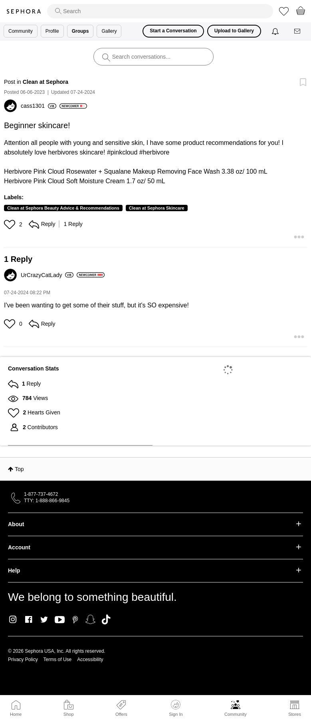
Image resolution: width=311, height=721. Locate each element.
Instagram (13, 620)
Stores (294, 714)
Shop (68, 714)
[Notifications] (276, 31)
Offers (121, 714)
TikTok (106, 620)
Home (16, 714)
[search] (160, 11)
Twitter (44, 620)
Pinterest (75, 620)
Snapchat (90, 620)
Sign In (175, 708)
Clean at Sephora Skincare (156, 208)
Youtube (60, 620)
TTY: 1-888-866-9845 (46, 500)
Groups (80, 31)
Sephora (23, 11)
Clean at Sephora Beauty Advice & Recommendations (63, 208)
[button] (10, 224)
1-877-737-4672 (41, 494)
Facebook (29, 620)
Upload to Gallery (234, 31)
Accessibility (90, 659)
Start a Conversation (173, 31)
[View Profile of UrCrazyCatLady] (47, 275)
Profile (52, 31)
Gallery (109, 31)
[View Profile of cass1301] (38, 105)
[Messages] (298, 31)
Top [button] (19, 469)
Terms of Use (58, 659)
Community (235, 714)
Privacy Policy (23, 659)
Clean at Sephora (45, 82)
